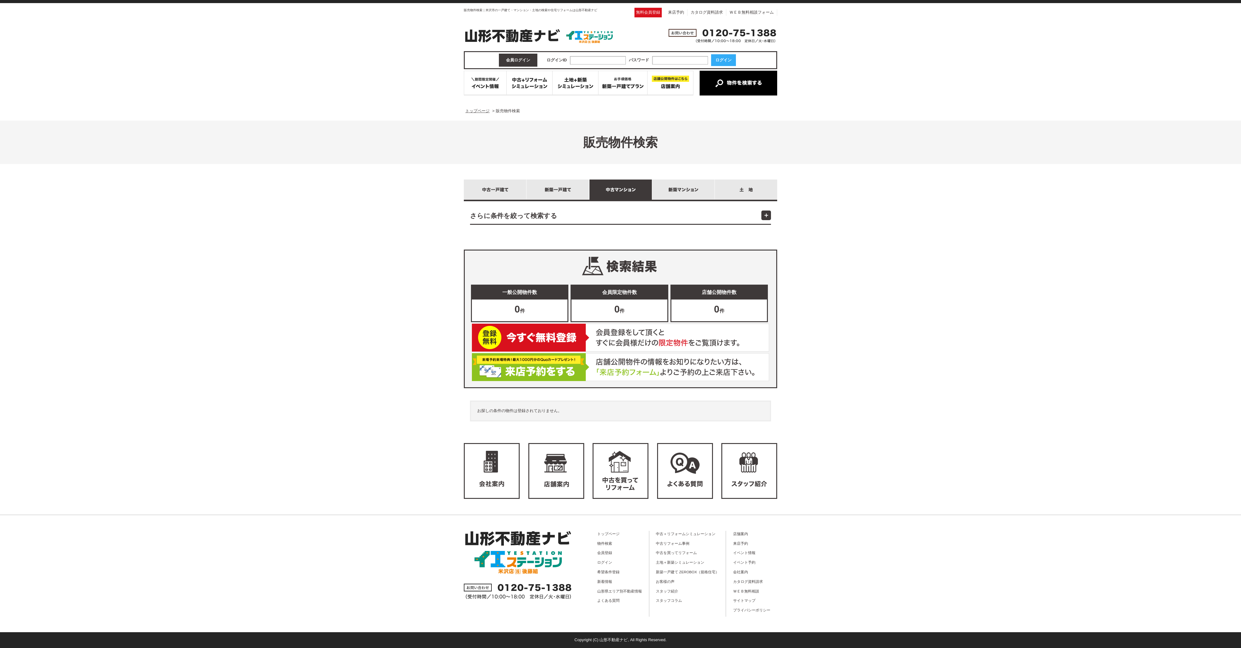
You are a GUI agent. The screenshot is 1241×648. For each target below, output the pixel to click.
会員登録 (604, 553)
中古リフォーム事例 (672, 543)
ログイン (604, 562)
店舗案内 (740, 534)
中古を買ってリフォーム (676, 553)
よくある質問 (608, 600)
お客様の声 (665, 581)
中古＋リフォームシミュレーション (685, 534)
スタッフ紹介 (667, 591)
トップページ (608, 534)
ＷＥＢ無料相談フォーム (751, 12)
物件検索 (604, 543)
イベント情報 (744, 553)
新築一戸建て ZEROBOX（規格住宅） (687, 572)
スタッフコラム (669, 600)
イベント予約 (744, 562)
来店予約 (676, 12)
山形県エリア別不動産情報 (619, 591)
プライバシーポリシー (751, 610)
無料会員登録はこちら (620, 338)
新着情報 (604, 581)
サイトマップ (744, 600)
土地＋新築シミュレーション (680, 562)
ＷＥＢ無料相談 (746, 591)
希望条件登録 (608, 572)
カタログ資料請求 (707, 12)
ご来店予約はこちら (620, 367)
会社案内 (740, 572)
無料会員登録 (648, 12)
